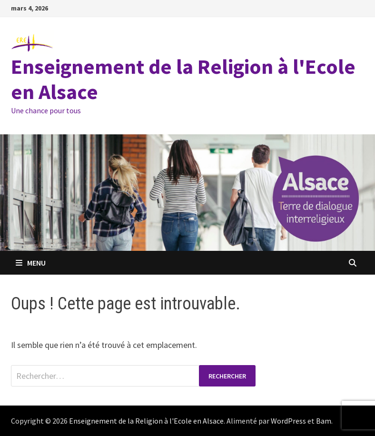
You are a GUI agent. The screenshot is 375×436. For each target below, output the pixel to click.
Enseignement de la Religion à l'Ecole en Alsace (183, 79)
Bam (323, 421)
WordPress (288, 421)
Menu (31, 263)
